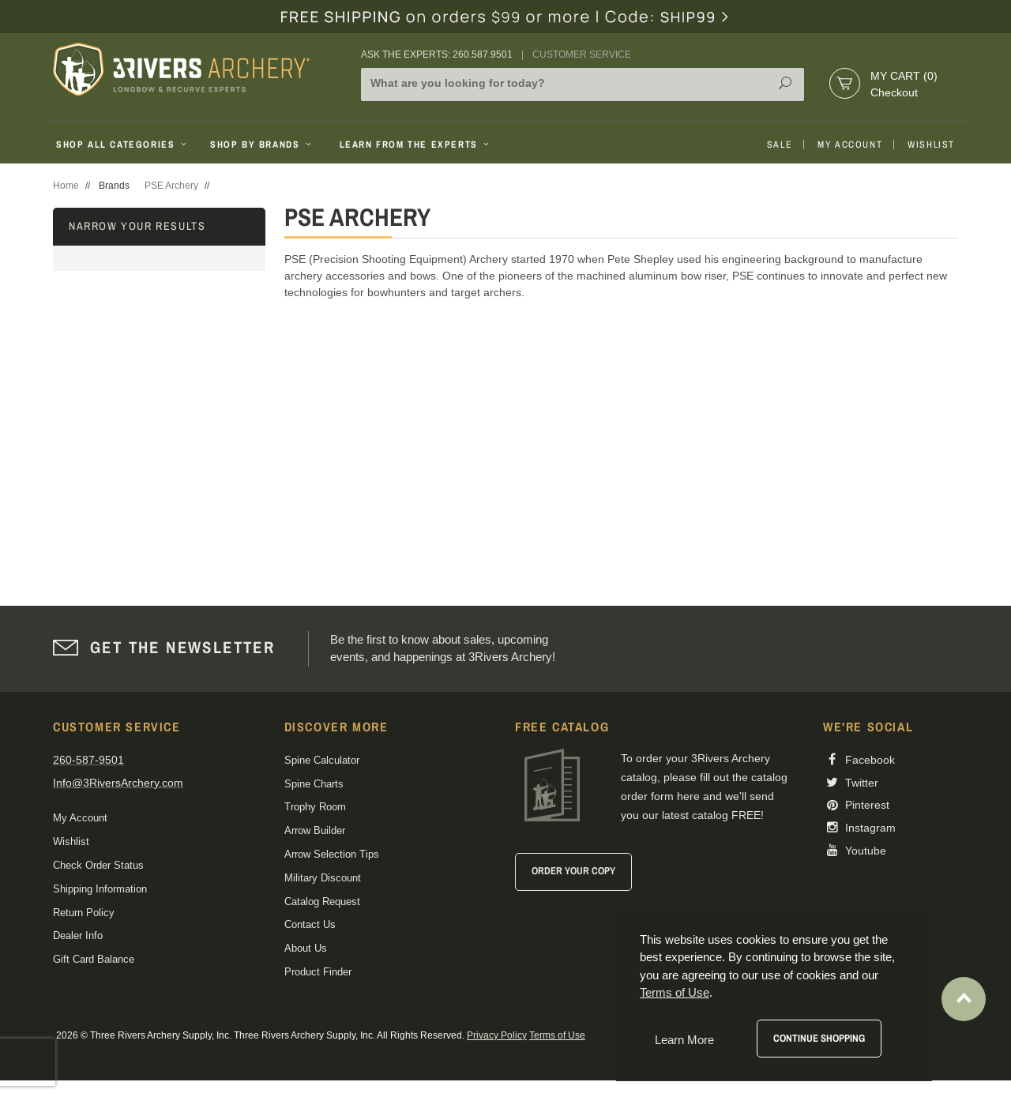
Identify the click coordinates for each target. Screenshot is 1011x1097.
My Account (849, 144)
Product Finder (317, 972)
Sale (779, 144)
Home (66, 185)
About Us (305, 948)
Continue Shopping (819, 1038)
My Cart (904, 76)
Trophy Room (315, 807)
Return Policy (84, 913)
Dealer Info (78, 935)
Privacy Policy (497, 1035)
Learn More (684, 1039)
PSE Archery (171, 185)
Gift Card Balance (93, 959)
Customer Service (581, 54)
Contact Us (310, 924)
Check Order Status (98, 865)
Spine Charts (314, 784)
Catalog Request (322, 901)
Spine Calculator (321, 760)
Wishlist (931, 144)
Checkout (894, 92)
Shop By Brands (262, 144)
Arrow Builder (314, 830)
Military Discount (322, 878)
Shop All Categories (123, 144)
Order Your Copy (573, 870)
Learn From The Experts (416, 144)
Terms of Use (557, 1035)
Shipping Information (100, 889)
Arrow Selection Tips (331, 854)
